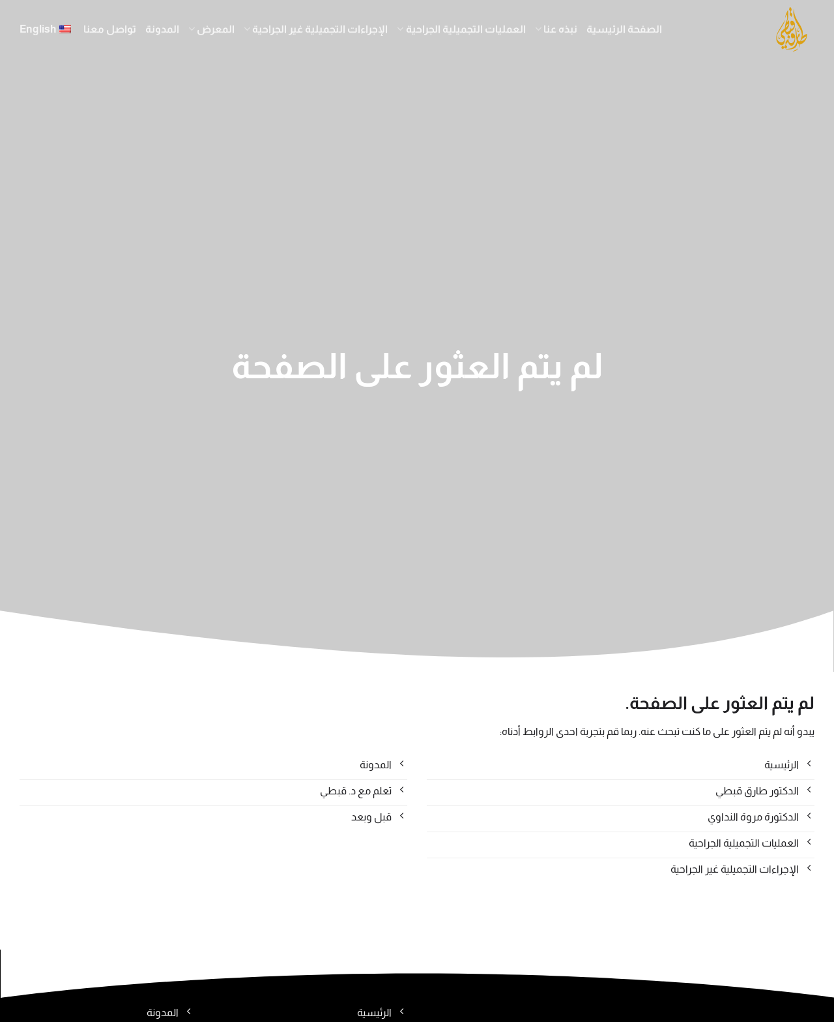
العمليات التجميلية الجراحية (461, 29)
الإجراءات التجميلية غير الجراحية (316, 29)
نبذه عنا (556, 29)
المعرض (211, 29)
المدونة (162, 29)
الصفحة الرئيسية (624, 29)
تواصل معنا (109, 29)
